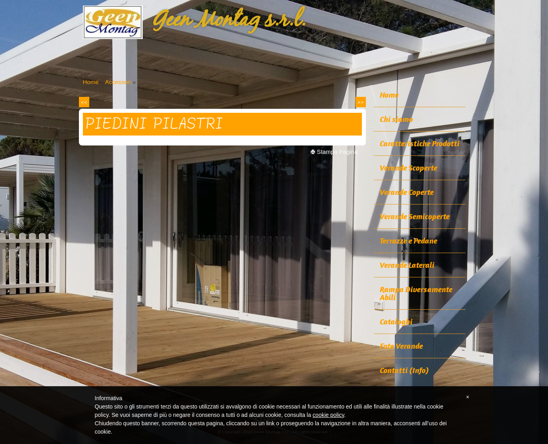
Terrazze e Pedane (408, 241)
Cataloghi (396, 321)
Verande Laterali (407, 265)
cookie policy (328, 415)
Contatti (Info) (404, 370)
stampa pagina (337, 152)
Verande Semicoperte (415, 216)
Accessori (118, 82)
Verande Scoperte (408, 168)
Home (91, 82)
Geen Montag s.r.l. (229, 20)
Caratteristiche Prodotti (420, 143)
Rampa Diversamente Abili (416, 293)
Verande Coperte (407, 192)
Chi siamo (396, 119)
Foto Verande (401, 346)
